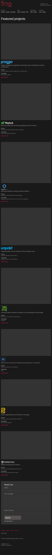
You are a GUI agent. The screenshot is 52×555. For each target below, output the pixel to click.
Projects (3, 12)
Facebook (8, 530)
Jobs (40, 12)
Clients (19, 12)
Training (7, 12)
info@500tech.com (44, 3)
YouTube (17, 530)
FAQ (27, 12)
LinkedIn (3, 530)
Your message (8, 494)
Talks (31, 12)
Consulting (12, 12)
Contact (44, 12)
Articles (35, 12)
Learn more (4, 77)
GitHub (13, 530)
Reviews (23, 12)
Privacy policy (4, 533)
